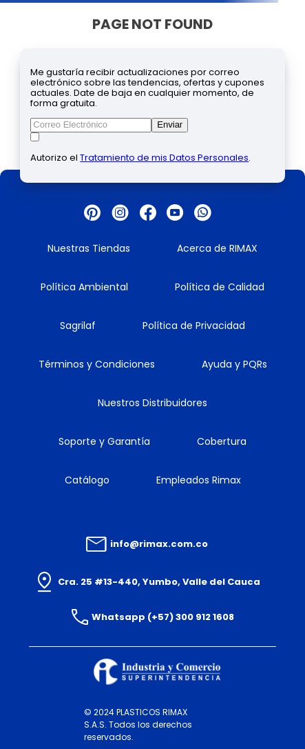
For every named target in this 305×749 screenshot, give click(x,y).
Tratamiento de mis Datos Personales (164, 157)
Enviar (169, 124)
